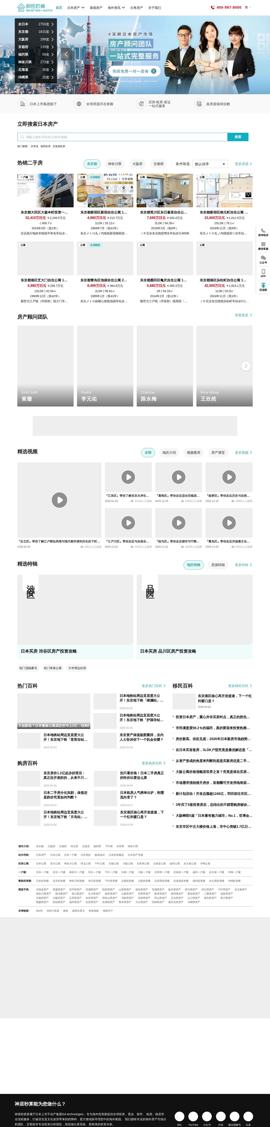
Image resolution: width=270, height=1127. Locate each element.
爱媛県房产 (42, 902)
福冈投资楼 (199, 880)
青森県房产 (59, 889)
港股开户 (108, 910)
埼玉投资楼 (94, 880)
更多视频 (244, 452)
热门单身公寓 (53, 668)
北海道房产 (42, 889)
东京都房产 (241, 889)
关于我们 (154, 8)
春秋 (65, 910)
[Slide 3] (139, 81)
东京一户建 (59, 872)
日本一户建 (70, 854)
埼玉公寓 (86, 863)
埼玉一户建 (94, 872)
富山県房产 (78, 893)
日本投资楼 (42, 880)
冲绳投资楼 (234, 880)
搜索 (238, 137)
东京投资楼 (59, 880)
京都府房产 (42, 897)
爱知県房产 (194, 893)
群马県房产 (191, 889)
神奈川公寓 (70, 863)
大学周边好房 (77, 668)
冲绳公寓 (205, 863)
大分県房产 (141, 902)
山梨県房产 (127, 893)
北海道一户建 (181, 872)
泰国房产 (96, 8)
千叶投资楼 (111, 880)
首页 (59, 8)
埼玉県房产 (207, 889)
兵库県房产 (75, 897)
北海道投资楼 (181, 880)
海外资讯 (116, 7)
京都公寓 (114, 863)
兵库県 (120, 846)
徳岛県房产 (210, 897)
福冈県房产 (75, 902)
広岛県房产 (177, 897)
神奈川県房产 (43, 893)
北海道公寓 (159, 863)
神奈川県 (133, 846)
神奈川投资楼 (76, 880)
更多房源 (244, 164)
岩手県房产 (75, 889)
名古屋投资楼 (216, 880)
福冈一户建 (199, 872)
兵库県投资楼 (162, 880)
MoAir (39, 910)
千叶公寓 (100, 863)
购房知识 (100, 854)
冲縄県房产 (194, 902)
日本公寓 (55, 854)
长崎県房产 (108, 902)
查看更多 (244, 315)
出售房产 (136, 8)
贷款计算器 (53, 910)
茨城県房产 (158, 889)
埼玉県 (74, 846)
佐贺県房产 (92, 902)
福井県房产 (111, 893)
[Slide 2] (131, 81)
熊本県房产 (125, 902)
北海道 (86, 846)
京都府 (63, 846)
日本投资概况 (116, 854)
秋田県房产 (108, 889)
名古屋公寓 (190, 863)
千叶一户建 (111, 872)
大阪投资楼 (144, 880)
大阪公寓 (128, 863)
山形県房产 (125, 889)
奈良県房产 (92, 897)
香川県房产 (226, 897)
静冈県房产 (177, 893)
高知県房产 (59, 902)
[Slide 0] (116, 81)
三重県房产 (210, 893)
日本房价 (86, 854)
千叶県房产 (224, 889)
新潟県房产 (61, 893)
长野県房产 (144, 893)
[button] (246, 366)
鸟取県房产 (127, 897)
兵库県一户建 (162, 872)
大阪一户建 (144, 872)
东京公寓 (55, 863)
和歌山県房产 (109, 897)
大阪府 (51, 846)
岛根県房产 (144, 897)
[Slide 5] (154, 81)
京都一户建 (127, 872)
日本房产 (76, 7)
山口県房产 (194, 897)
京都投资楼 (127, 880)
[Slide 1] (123, 81)
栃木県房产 (174, 889)
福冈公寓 (175, 863)
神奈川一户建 (76, 872)
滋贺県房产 (226, 893)
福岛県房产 (141, 889)
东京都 (40, 846)
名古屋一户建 (216, 872)
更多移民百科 (240, 686)
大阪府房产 (59, 897)
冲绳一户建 (234, 872)
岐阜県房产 (160, 893)
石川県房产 (94, 893)
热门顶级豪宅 (28, 668)
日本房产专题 (135, 854)
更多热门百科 (154, 686)
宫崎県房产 (158, 902)
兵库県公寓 (143, 863)
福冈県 (97, 846)
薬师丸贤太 (78, 910)
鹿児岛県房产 (176, 902)
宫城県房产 (92, 889)
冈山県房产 (160, 897)
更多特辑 (244, 565)
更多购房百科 (154, 763)
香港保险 (94, 910)
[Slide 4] (146, 81)
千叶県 (109, 846)
